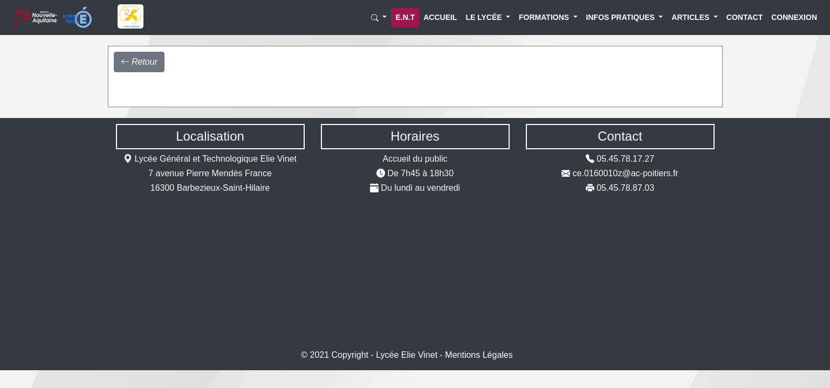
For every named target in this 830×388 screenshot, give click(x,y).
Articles (685, 17)
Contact (737, 17)
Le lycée (479, 17)
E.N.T (405, 17)
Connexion (785, 17)
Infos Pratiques (609, 17)
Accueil (433, 17)
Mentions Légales (478, 354)
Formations (537, 17)
